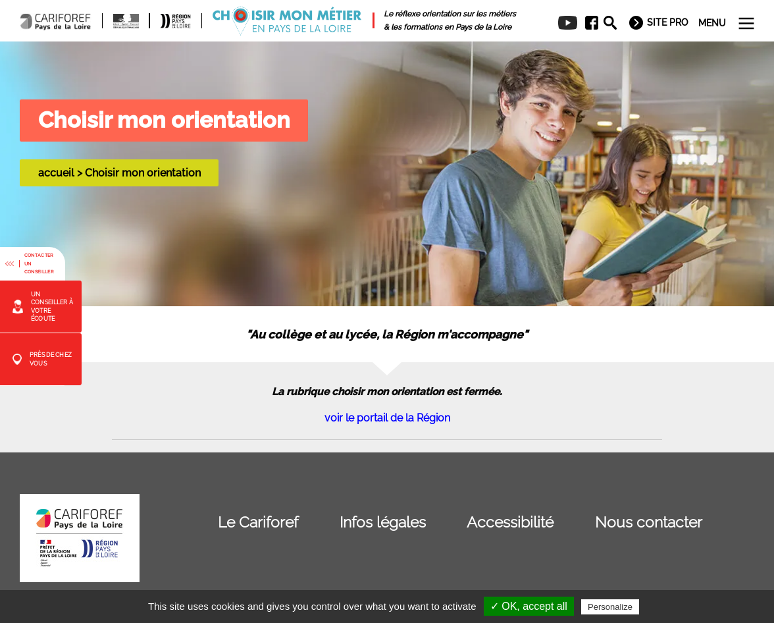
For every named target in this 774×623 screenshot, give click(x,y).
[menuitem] (587, 23)
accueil (56, 173)
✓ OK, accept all (528, 606)
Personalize (610, 607)
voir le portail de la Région (387, 418)
